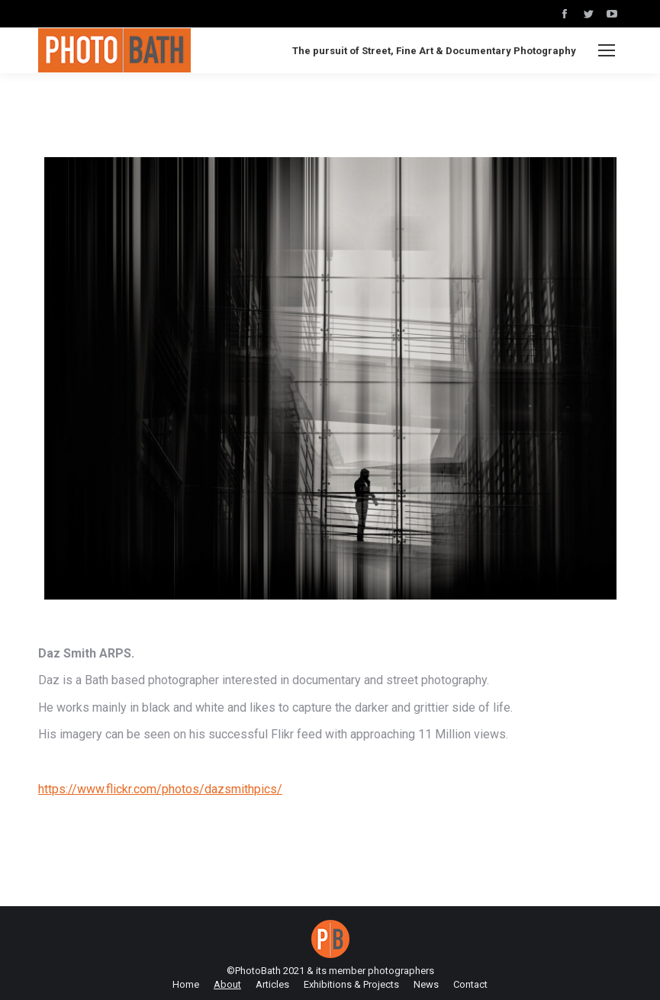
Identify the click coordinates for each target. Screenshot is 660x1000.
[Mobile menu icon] (606, 50)
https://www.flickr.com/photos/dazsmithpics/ (160, 789)
